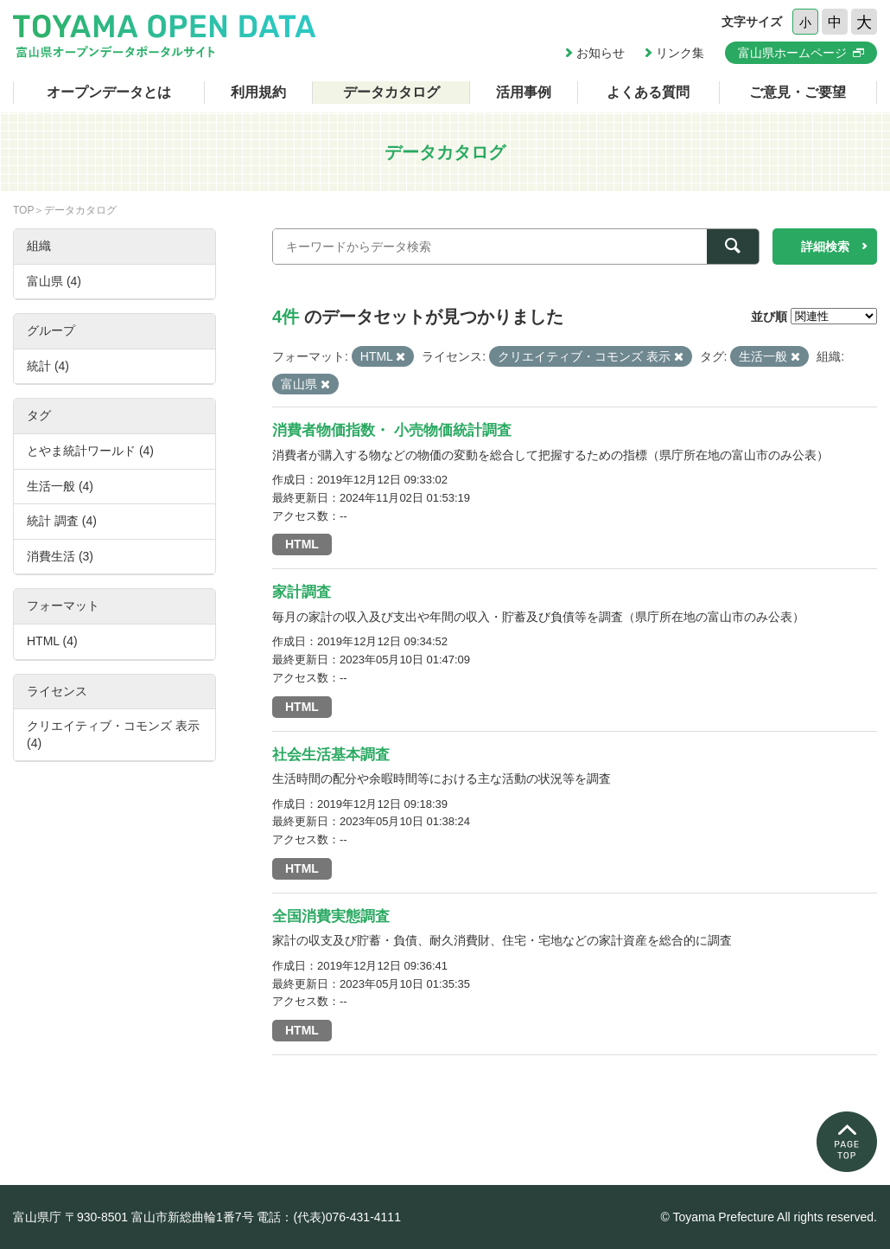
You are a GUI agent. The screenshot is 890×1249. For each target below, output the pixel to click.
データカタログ (391, 92)
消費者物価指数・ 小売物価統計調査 (392, 430)
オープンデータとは (109, 92)
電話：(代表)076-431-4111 (329, 1217)
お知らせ (600, 53)
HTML (302, 544)
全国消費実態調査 (331, 916)
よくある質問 (648, 92)
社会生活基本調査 (331, 754)
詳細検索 (825, 246)
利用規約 (258, 92)
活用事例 (523, 92)
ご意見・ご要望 (797, 92)
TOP (23, 210)
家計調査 (301, 592)
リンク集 (680, 53)
